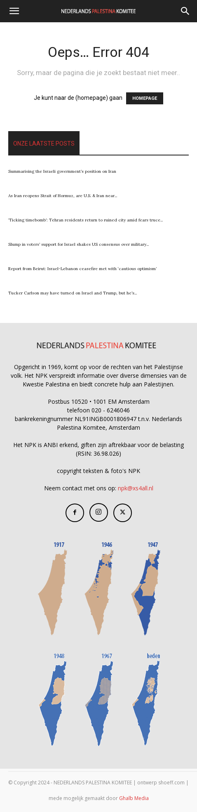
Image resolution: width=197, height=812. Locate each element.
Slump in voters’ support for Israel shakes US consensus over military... (78, 244)
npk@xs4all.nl (135, 488)
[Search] (185, 11)
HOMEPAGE (144, 98)
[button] (14, 11)
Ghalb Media (134, 798)
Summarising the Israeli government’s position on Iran (62, 171)
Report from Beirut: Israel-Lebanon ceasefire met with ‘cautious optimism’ (82, 268)
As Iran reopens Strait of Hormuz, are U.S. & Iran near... (62, 195)
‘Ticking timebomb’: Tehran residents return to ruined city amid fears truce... (85, 220)
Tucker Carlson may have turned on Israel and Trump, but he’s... (72, 293)
